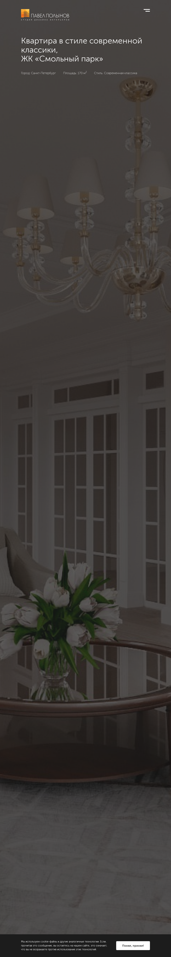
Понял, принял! (133, 945)
